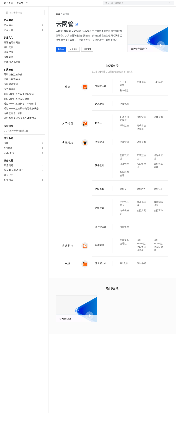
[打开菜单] (5, 5)
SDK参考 (141, 273)
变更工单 (158, 221)
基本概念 (124, 101)
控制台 (149, 5)
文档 (134, 5)
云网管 (20, 13)
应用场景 (158, 92)
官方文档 (8, 13)
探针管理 (124, 237)
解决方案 (52, 5)
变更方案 (141, 221)
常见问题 (74, 60)
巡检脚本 (141, 199)
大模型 (33, 5)
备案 (141, 5)
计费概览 (124, 114)
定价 (70, 5)
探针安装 (141, 127)
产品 (42, 5)
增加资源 (158, 127)
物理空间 (124, 152)
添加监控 (124, 136)
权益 (62, 5)
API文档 (124, 273)
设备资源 (141, 152)
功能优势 (141, 92)
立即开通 (87, 60)
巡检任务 (158, 199)
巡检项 (123, 199)
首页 (58, 24)
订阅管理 (124, 174)
